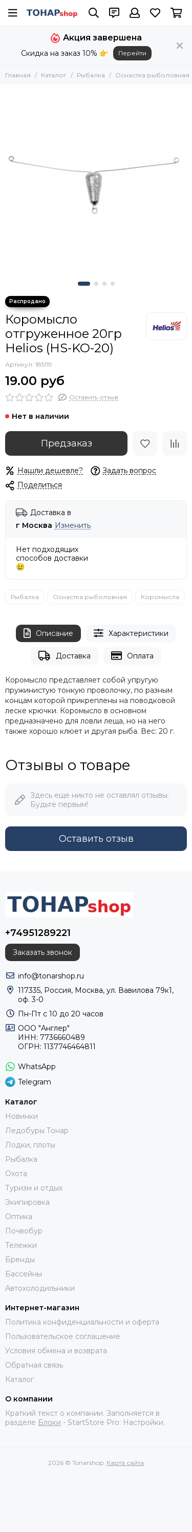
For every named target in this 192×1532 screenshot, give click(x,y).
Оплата (132, 656)
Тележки (21, 1245)
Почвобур (23, 1231)
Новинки (21, 1116)
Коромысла (160, 597)
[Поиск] (93, 13)
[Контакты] (114, 13)
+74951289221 (38, 933)
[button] (84, 284)
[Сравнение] (174, 443)
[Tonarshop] (52, 13)
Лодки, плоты (30, 1145)
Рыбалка (91, 75)
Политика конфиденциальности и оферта (82, 1322)
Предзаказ (66, 443)
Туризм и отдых (33, 1188)
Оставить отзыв (96, 838)
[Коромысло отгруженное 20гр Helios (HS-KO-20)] (96, 180)
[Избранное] (155, 13)
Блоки (49, 1422)
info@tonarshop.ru (51, 976)
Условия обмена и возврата (56, 1350)
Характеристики (131, 633)
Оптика (18, 1216)
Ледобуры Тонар (37, 1130)
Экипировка (27, 1202)
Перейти (132, 53)
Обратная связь (34, 1365)
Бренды (20, 1259)
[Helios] (166, 326)
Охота (16, 1173)
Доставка (64, 656)
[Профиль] (134, 13)
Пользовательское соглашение (62, 1336)
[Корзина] (176, 13)
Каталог (54, 75)
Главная (18, 75)
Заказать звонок (42, 952)
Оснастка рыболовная (152, 75)
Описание (48, 633)
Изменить (73, 525)
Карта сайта (125, 1462)
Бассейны (23, 1274)
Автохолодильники (40, 1288)
